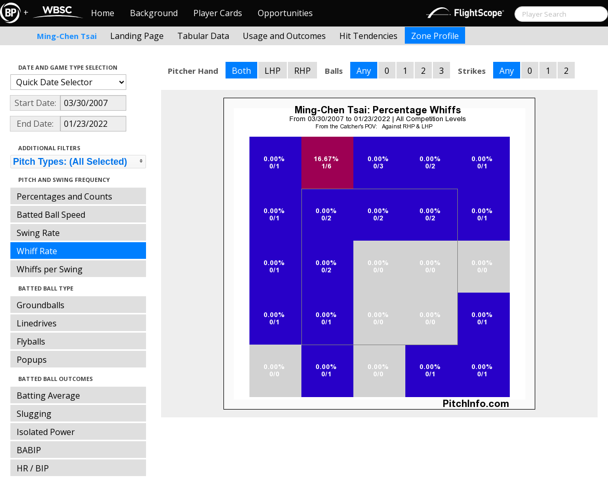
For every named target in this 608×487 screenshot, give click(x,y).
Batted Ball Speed (51, 214)
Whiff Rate (37, 251)
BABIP (29, 450)
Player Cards (217, 13)
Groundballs (40, 305)
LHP (273, 70)
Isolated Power (46, 432)
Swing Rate (38, 233)
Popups (32, 359)
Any (363, 70)
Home (102, 13)
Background (154, 13)
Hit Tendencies (368, 36)
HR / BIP (33, 468)
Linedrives (37, 323)
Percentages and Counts (64, 196)
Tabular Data (203, 36)
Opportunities (285, 13)
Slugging (34, 413)
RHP (302, 70)
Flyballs (31, 341)
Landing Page (137, 36)
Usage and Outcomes (284, 36)
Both (241, 70)
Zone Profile (435, 36)
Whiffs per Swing (50, 269)
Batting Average (48, 395)
